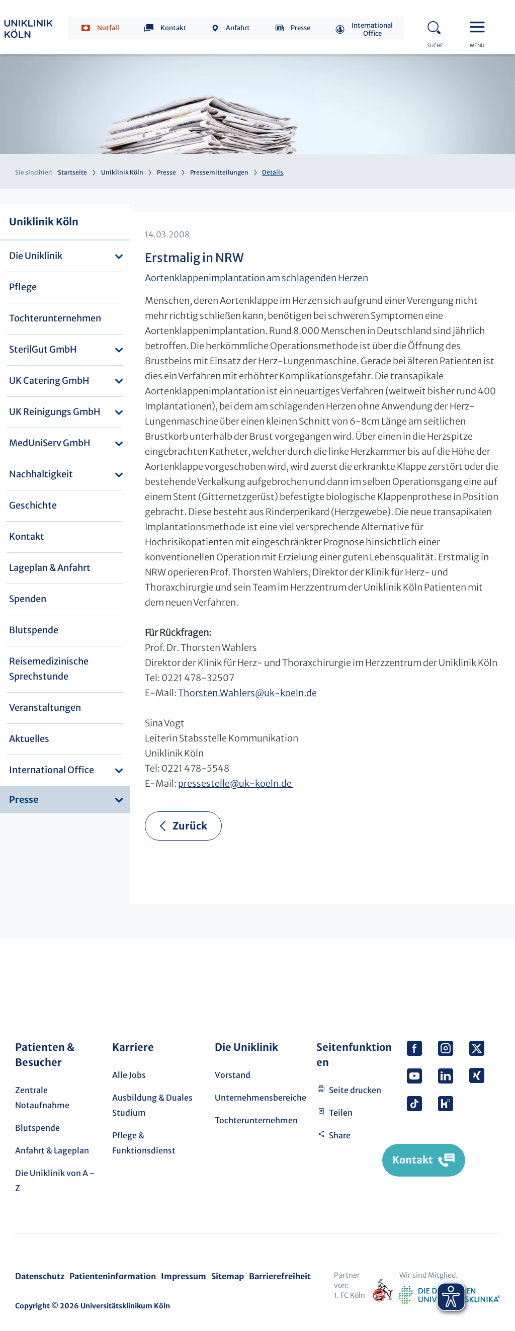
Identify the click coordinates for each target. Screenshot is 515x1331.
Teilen (341, 1113)
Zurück (190, 825)
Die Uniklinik (35, 256)
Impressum (183, 1276)
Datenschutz (39, 1276)
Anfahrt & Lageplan (52, 1150)
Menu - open (480, 26)
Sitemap (227, 1276)
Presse (300, 28)
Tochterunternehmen (55, 318)
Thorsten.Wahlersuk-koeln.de (247, 693)
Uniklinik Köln (122, 172)
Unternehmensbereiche (260, 1098)
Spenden (27, 599)
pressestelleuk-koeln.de (235, 783)
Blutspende (33, 630)
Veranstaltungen (45, 707)
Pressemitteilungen (219, 172)
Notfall (108, 28)
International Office (372, 29)
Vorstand (232, 1075)
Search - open (437, 26)
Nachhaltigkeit (41, 474)
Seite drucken (355, 1090)
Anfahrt (238, 28)
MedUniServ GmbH (50, 443)
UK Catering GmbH (49, 380)
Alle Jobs (129, 1075)
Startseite (72, 172)
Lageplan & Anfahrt (50, 567)
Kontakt (173, 28)
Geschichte (33, 505)
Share (340, 1135)
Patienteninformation (112, 1276)
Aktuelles (29, 738)
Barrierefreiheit (280, 1276)
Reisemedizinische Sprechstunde (49, 668)
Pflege (23, 287)
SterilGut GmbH (43, 349)
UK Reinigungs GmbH (55, 412)
